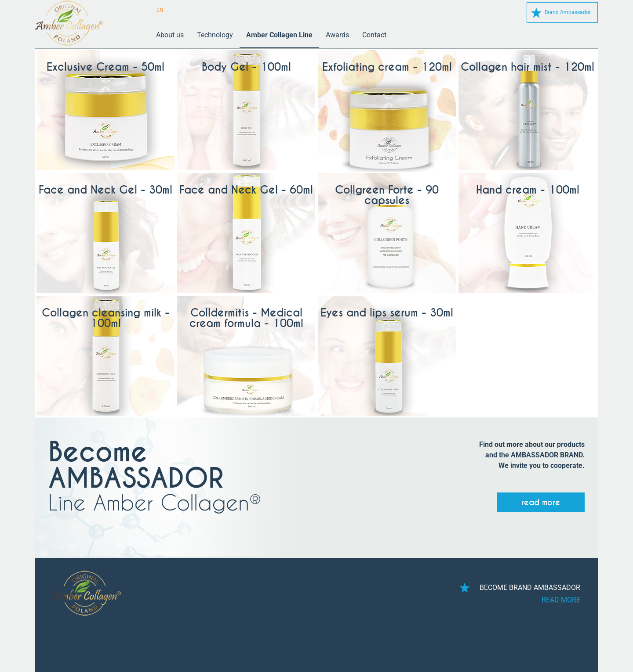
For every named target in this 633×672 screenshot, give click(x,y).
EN (160, 10)
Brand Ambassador (568, 12)
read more (540, 502)
